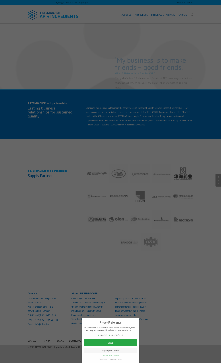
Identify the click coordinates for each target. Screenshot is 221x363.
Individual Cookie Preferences (110, 353)
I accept (110, 340)
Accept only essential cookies (110, 348)
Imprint (120, 357)
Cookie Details (103, 357)
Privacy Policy (112, 357)
